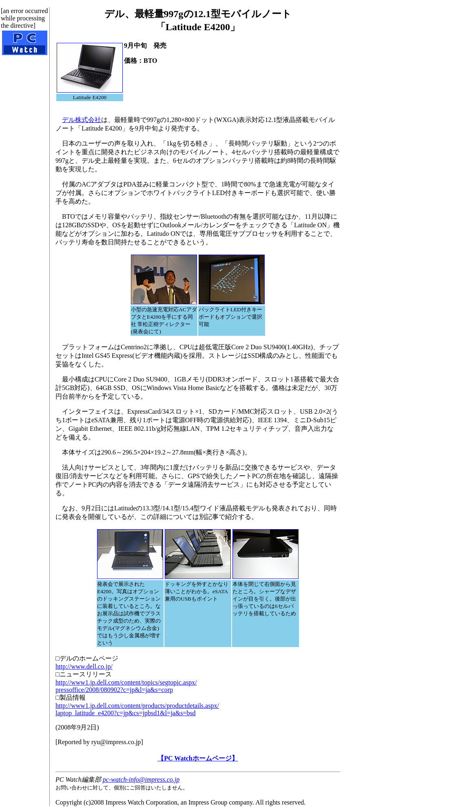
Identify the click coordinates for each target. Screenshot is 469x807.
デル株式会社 (81, 119)
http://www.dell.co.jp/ (84, 666)
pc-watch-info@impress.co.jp (141, 779)
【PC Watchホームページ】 (197, 758)
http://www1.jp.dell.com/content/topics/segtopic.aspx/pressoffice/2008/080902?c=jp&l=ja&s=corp (126, 686)
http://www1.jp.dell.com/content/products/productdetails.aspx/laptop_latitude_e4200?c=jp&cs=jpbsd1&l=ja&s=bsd (137, 709)
